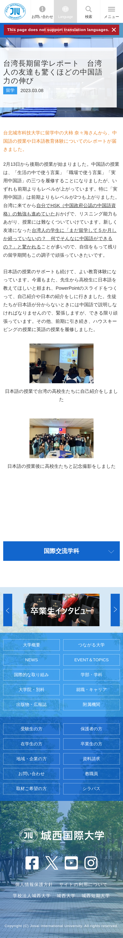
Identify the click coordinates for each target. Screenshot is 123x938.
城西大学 (66, 895)
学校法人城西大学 (32, 895)
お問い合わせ (42, 17)
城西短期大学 (96, 895)
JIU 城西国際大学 (15, 11)
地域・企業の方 (31, 758)
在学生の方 (31, 743)
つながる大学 (91, 645)
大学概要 (31, 645)
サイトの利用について (83, 884)
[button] (7, 610)
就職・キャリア (91, 689)
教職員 (91, 773)
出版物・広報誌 (31, 704)
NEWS (31, 659)
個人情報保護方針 (34, 884)
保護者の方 (91, 728)
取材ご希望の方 (31, 788)
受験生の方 (31, 728)
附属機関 (91, 704)
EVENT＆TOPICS (91, 659)
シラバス (91, 788)
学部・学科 (91, 674)
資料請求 (91, 758)
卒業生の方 (91, 743)
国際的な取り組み (31, 674)
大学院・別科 (32, 689)
